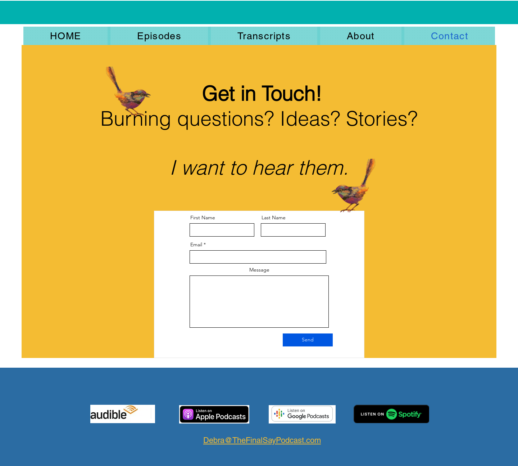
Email (196, 244)
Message (259, 269)
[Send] (308, 339)
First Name (202, 217)
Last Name (274, 217)
